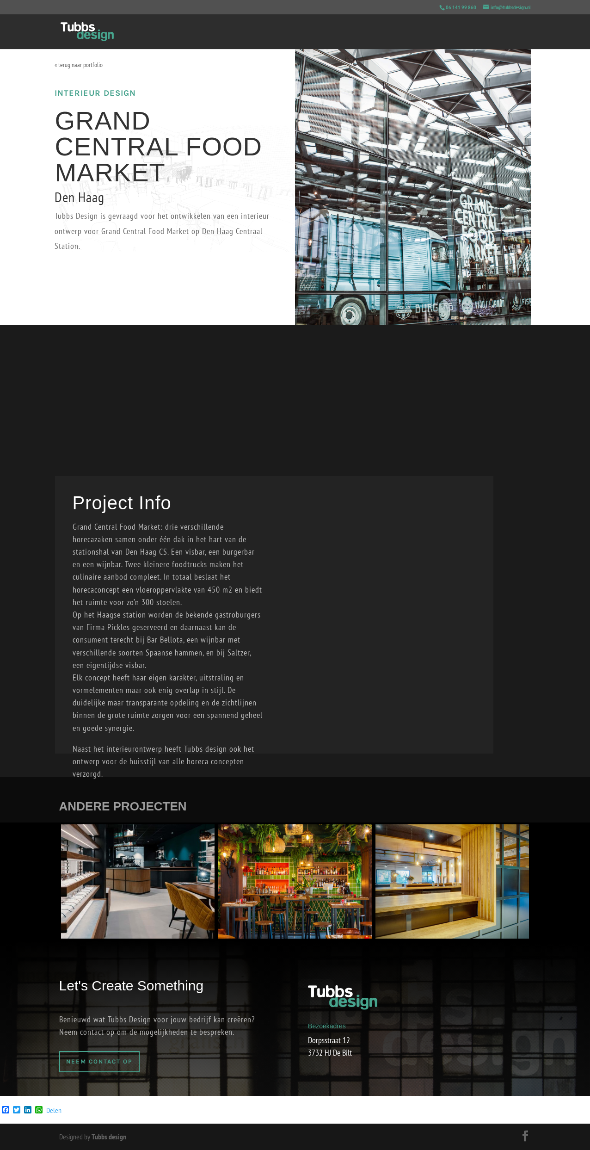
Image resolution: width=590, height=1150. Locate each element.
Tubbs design (109, 1136)
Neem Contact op (99, 1061)
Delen (53, 1110)
